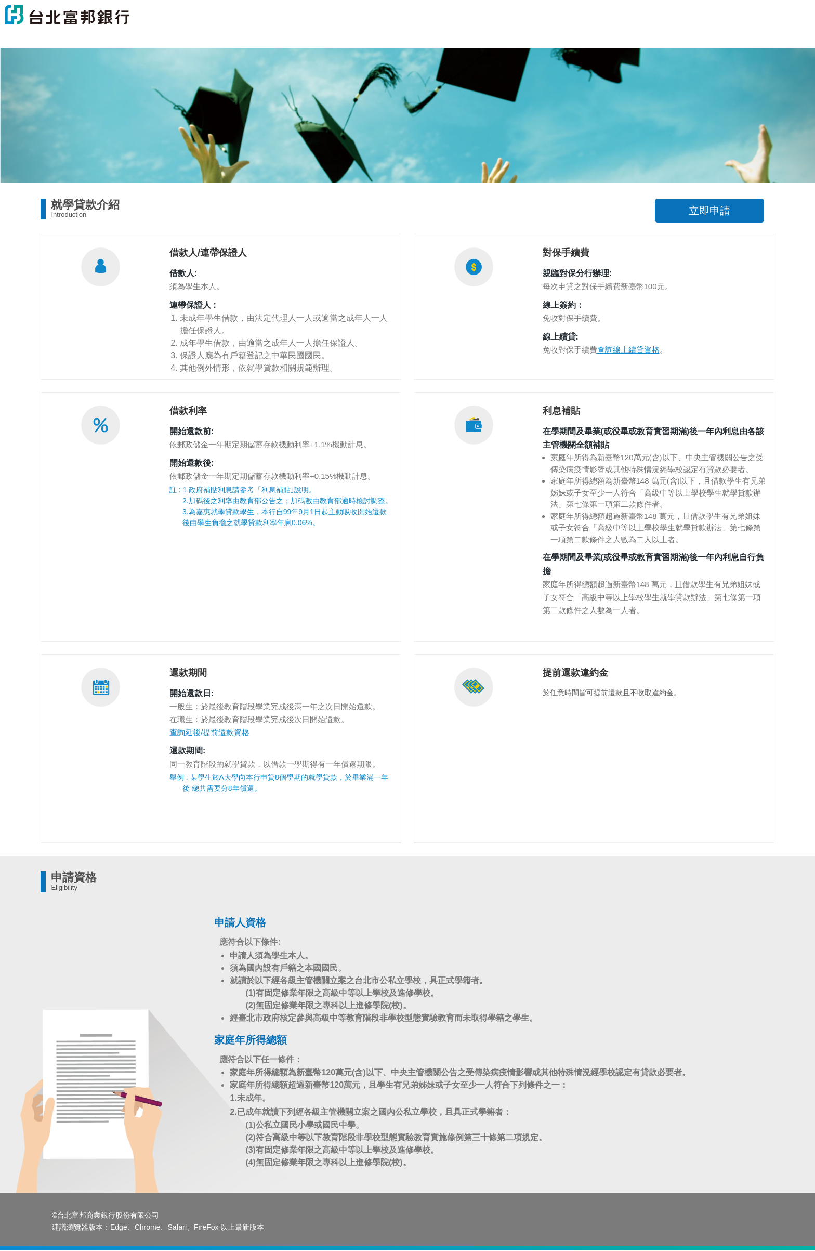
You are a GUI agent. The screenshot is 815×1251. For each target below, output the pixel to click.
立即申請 (709, 210)
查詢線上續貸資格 (628, 349)
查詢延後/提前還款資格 (209, 732)
